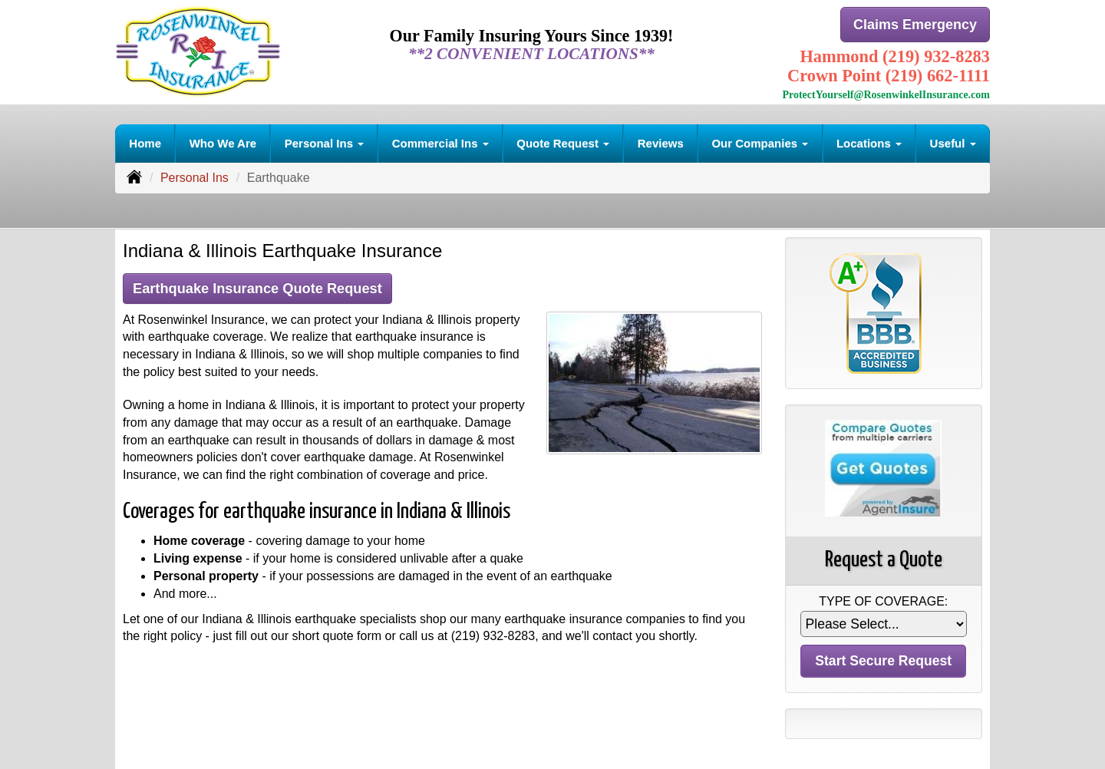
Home (145, 141)
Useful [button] (953, 141)
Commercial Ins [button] (440, 141)
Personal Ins (194, 176)
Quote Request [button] (562, 141)
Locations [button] (869, 141)
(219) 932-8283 (493, 635)
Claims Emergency (915, 25)
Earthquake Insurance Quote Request (264, 287)
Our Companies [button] (759, 141)
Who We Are (223, 141)
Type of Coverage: (883, 599)
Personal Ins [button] (324, 141)
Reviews (661, 141)
